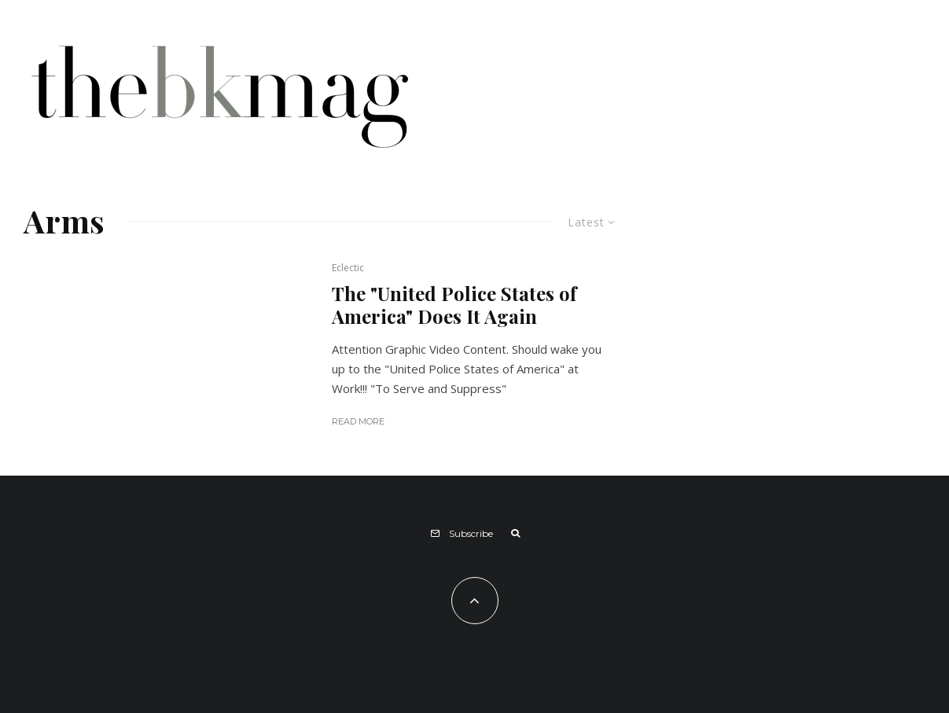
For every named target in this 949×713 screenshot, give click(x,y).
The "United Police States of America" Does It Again (454, 305)
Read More (358, 421)
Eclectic (348, 267)
